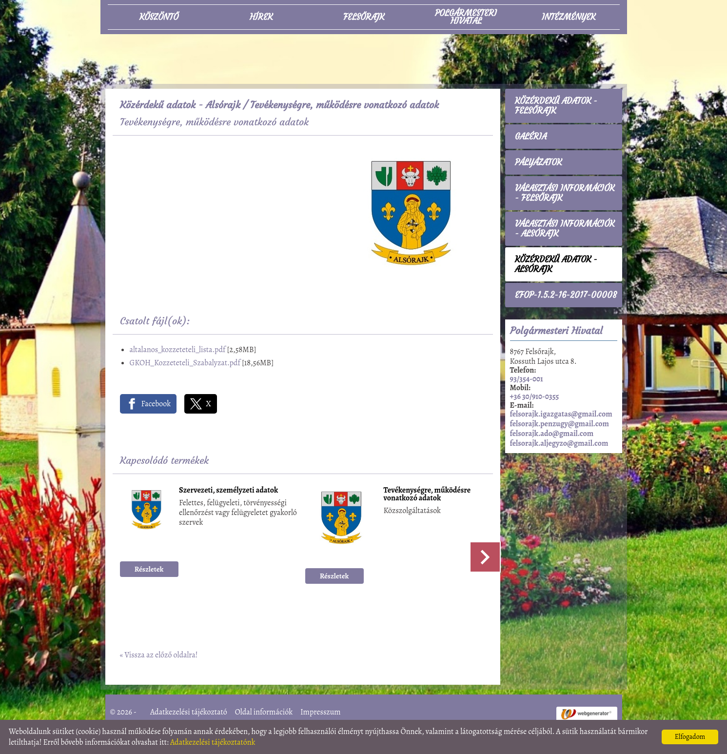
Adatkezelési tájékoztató (188, 712)
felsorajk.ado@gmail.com (552, 433)
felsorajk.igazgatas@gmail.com (561, 414)
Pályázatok (538, 162)
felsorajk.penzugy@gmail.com (559, 423)
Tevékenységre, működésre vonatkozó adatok (427, 494)
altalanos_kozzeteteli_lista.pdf (178, 349)
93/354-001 (526, 379)
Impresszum (320, 712)
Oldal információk (264, 712)
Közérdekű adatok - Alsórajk (180, 105)
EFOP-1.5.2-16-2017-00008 (566, 295)
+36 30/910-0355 (534, 396)
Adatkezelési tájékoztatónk (212, 742)
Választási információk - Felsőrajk (564, 193)
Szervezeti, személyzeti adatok (228, 491)
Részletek (149, 569)
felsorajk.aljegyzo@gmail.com (559, 443)
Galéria (531, 136)
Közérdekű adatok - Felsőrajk (556, 106)
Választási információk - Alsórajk (564, 228)
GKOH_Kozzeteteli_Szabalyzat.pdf (185, 362)
